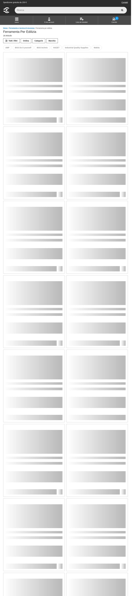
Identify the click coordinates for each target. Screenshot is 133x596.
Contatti (125, 2)
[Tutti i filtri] (11, 40)
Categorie (39, 41)
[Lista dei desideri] (82, 20)
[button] (17, 20)
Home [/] (5, 28)
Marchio (52, 41)
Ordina (26, 41)
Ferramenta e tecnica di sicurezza (21, 28)
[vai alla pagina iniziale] (6, 13)
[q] (71, 10)
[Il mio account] (49, 20)
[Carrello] (114, 20)
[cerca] (122, 10)
